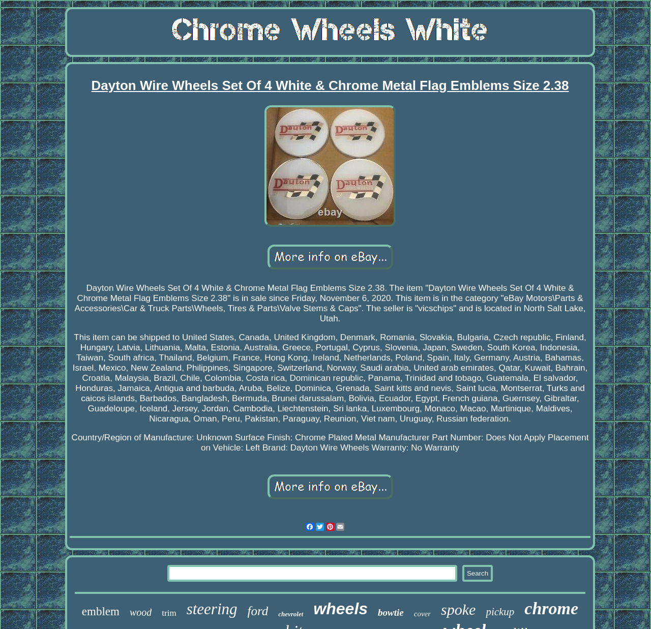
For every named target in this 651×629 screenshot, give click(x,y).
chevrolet (290, 614)
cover (422, 614)
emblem (101, 611)
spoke (458, 609)
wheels (340, 609)
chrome (551, 608)
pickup (500, 612)
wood (141, 612)
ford (258, 611)
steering (212, 609)
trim (169, 613)
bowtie (391, 612)
